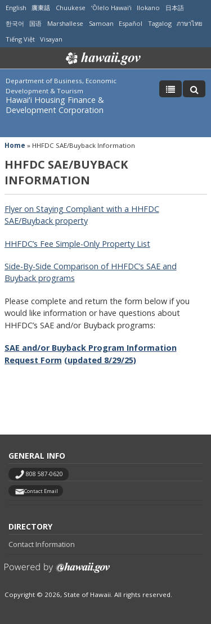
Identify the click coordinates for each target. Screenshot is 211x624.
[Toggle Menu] (170, 88)
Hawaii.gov (102, 58)
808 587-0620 (44, 474)
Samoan (101, 23)
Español (130, 23)
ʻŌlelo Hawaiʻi (111, 7)
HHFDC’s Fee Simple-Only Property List (77, 243)
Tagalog (160, 23)
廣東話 (41, 7)
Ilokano (148, 7)
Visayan (51, 39)
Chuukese (71, 7)
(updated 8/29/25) (100, 360)
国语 (35, 23)
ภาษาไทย (189, 23)
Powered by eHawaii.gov (57, 572)
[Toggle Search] (194, 88)
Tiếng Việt (20, 39)
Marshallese (65, 23)
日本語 (174, 7)
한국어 (15, 23)
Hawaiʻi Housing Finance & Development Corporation (55, 104)
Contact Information (41, 544)
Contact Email (41, 491)
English (16, 7)
